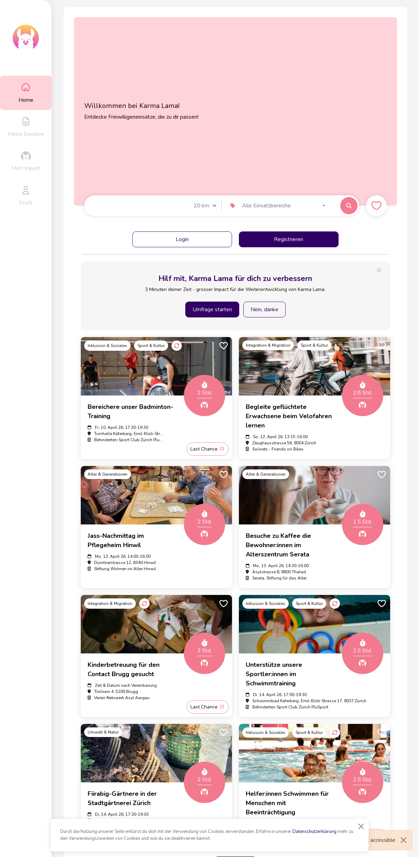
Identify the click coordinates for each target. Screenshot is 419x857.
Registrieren (288, 239)
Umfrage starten (212, 309)
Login (182, 239)
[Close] (361, 826)
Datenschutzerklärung (315, 831)
